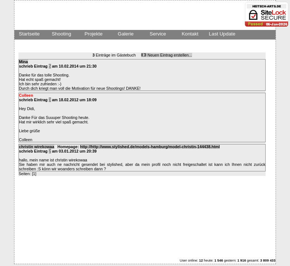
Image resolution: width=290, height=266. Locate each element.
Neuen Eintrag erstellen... (166, 55)
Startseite (29, 34)
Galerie (126, 34)
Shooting (61, 34)
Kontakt (190, 34)
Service (158, 34)
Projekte (94, 34)
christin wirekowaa (36, 146)
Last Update (222, 34)
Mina (23, 61)
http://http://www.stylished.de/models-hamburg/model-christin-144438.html (150, 146)
